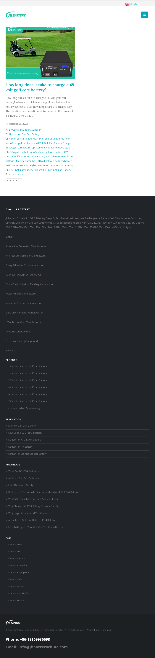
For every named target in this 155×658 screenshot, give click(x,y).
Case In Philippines (19, 572)
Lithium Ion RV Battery (20, 446)
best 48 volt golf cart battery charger (52, 161)
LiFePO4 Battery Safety (20, 485)
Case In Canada (16, 558)
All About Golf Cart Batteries (23, 478)
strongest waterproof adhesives (23, 274)
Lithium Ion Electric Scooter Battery (27, 453)
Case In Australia (17, 565)
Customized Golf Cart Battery (24, 408)
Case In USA (15, 544)
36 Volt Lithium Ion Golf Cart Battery (27, 380)
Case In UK (14, 551)
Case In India (15, 579)
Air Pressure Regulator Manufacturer (26, 255)
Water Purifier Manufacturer (21, 293)
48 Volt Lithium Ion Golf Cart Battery (27, 387)
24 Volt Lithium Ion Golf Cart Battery (27, 373)
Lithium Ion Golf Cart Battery (24, 134)
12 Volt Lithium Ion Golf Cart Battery (27, 366)
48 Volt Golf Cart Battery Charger (53, 143)
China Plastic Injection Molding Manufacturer (30, 284)
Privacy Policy (93, 629)
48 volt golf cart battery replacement (25, 147)
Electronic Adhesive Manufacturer (24, 312)
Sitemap (107, 629)
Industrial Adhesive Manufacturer (24, 303)
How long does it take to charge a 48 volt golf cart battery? (40, 87)
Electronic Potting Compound (22, 341)
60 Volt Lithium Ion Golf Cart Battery (27, 394)
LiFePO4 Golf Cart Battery (19, 170)
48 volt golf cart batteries (22, 138)
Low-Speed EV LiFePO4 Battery (25, 432)
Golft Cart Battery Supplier (26, 129)
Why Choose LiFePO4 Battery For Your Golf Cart (34, 506)
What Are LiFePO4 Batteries (23, 471)
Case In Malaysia (17, 586)
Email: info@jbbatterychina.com (37, 646)
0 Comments (16, 174)
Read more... (13, 180)
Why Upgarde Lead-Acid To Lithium (27, 513)
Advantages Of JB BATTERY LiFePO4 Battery (31, 520)
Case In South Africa (19, 593)
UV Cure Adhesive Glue (18, 331)
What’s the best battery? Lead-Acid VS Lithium (33, 499)
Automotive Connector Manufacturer (26, 246)
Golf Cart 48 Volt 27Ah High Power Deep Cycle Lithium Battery (39, 165)
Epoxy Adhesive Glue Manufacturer (25, 265)
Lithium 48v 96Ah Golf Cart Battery (52, 170)
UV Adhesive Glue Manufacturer (23, 322)
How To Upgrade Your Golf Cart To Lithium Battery (35, 527)
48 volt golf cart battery (22, 143)
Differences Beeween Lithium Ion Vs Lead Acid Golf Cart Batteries (44, 492)
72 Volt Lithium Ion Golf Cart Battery (27, 401)
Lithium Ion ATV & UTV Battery (24, 439)
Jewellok (10, 350)
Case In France (16, 600)
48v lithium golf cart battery (48, 152)
